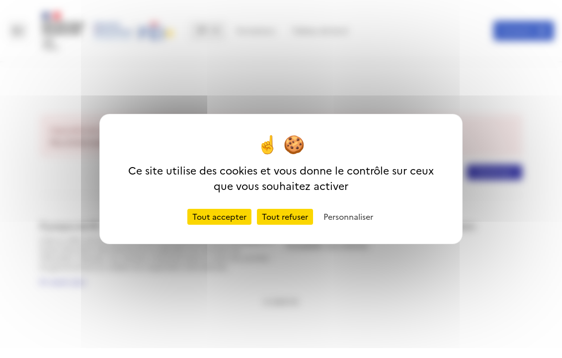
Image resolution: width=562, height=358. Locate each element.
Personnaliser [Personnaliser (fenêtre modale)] (348, 217)
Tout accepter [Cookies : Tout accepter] (219, 217)
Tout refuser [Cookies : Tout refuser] (285, 217)
